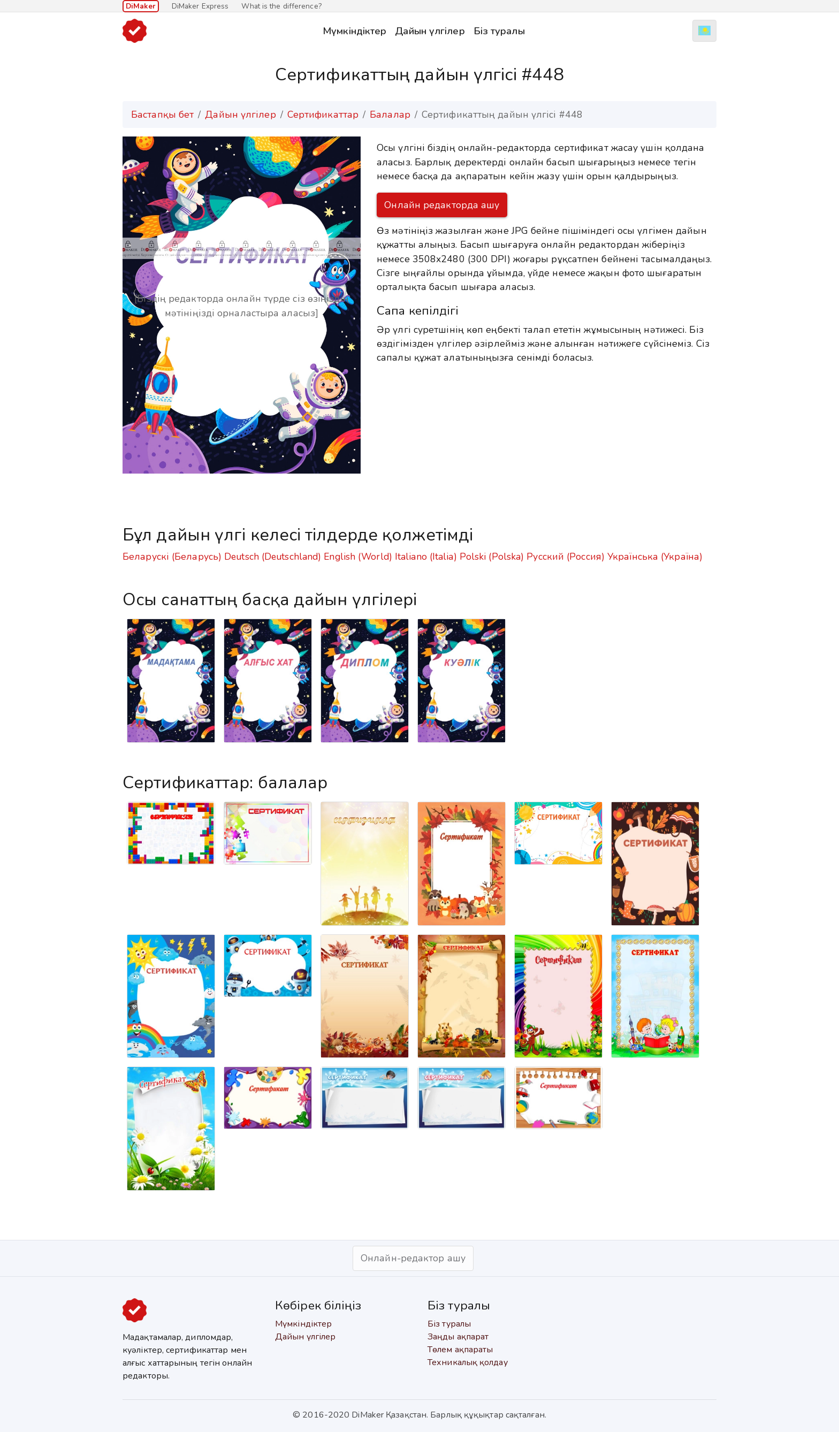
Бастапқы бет (162, 114)
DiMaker (141, 6)
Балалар (390, 114)
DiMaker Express (200, 6)
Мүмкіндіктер (354, 30)
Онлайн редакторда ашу (441, 205)
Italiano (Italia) (426, 556)
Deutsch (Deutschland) (272, 556)
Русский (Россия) (566, 556)
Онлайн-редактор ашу (413, 1258)
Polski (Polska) (492, 556)
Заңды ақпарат (458, 1337)
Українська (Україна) (655, 556)
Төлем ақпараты (460, 1349)
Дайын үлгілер (429, 30)
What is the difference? (281, 6)
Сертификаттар (323, 114)
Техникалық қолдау (468, 1362)
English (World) (358, 556)
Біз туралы (499, 30)
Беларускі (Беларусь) (172, 556)
